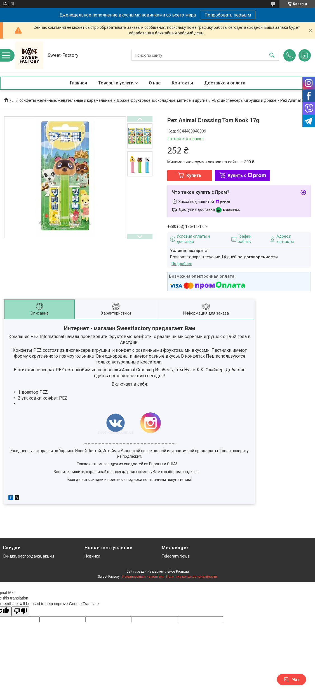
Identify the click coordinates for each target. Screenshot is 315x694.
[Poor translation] (20, 611)
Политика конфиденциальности (191, 577)
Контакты (182, 83)
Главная (78, 83)
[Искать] (272, 55)
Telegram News (175, 556)
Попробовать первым (227, 15)
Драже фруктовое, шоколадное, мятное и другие (162, 100)
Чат (291, 679)
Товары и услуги (115, 83)
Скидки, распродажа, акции (28, 556)
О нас (155, 83)
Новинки (92, 556)
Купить (193, 175)
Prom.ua (182, 571)
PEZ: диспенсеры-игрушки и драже (244, 100)
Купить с (247, 175)
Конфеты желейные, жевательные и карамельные (65, 100)
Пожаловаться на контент (143, 577)
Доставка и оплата (224, 83)
